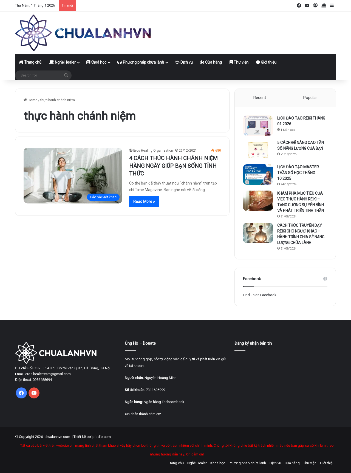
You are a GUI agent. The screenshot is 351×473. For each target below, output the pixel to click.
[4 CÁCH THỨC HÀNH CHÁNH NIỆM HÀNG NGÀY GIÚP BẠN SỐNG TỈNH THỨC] (73, 175)
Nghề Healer (62, 62)
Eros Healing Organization (153, 150)
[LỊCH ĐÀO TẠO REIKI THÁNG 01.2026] (258, 125)
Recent (259, 97)
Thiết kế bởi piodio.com (92, 437)
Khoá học (96, 62)
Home (30, 100)
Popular (310, 97)
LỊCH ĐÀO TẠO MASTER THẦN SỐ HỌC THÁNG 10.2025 (298, 173)
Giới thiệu (266, 62)
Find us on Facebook (259, 295)
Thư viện (239, 62)
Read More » (144, 201)
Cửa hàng (211, 62)
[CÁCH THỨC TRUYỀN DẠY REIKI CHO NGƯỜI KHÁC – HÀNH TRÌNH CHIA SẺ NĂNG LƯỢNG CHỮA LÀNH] (258, 233)
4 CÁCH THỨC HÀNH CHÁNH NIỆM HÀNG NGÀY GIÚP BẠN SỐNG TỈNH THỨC (173, 166)
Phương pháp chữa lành (140, 62)
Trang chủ (30, 62)
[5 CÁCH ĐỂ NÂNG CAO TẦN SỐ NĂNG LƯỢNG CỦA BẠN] (258, 150)
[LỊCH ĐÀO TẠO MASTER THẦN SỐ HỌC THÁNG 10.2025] (258, 174)
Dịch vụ (184, 62)
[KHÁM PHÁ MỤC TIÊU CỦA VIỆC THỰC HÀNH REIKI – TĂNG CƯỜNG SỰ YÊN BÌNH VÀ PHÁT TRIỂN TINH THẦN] (258, 201)
